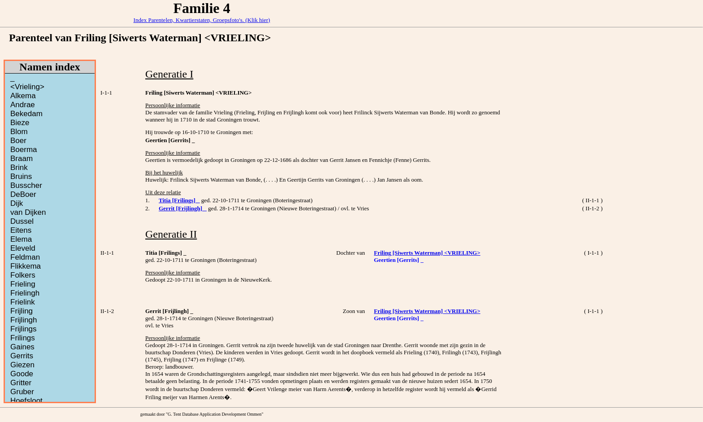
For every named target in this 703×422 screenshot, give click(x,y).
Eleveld (22, 248)
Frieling (22, 284)
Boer (18, 140)
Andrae (22, 104)
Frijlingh (23, 320)
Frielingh (24, 293)
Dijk (16, 203)
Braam (21, 158)
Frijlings (23, 329)
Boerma (23, 149)
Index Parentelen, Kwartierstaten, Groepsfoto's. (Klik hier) (202, 20)
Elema (21, 239)
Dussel (22, 221)
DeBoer (23, 194)
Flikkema (25, 266)
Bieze (20, 122)
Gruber (22, 391)
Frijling (21, 311)
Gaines (22, 347)
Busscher (26, 185)
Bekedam (26, 113)
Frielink (22, 302)
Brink (19, 167)
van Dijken (28, 212)
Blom (19, 131)
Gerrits (21, 356)
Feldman (25, 257)
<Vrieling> (27, 87)
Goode (21, 374)
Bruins (21, 176)
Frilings (22, 338)
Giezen (22, 365)
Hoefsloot (26, 400)
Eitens (20, 230)
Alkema (23, 95)
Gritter (20, 382)
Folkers (22, 275)
